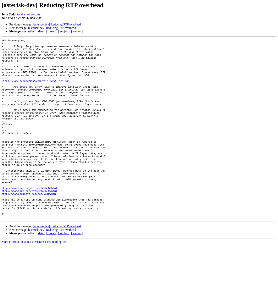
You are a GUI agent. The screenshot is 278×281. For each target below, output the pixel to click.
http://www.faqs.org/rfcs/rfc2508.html (29, 218)
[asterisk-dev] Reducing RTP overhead (57, 24)
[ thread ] (51, 31)
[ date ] (40, 31)
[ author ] (77, 31)
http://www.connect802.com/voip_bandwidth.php (36, 89)
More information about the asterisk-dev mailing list (34, 277)
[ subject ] (64, 31)
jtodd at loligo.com (28, 14)
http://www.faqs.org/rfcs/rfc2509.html (29, 221)
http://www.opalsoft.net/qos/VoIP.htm (29, 225)
